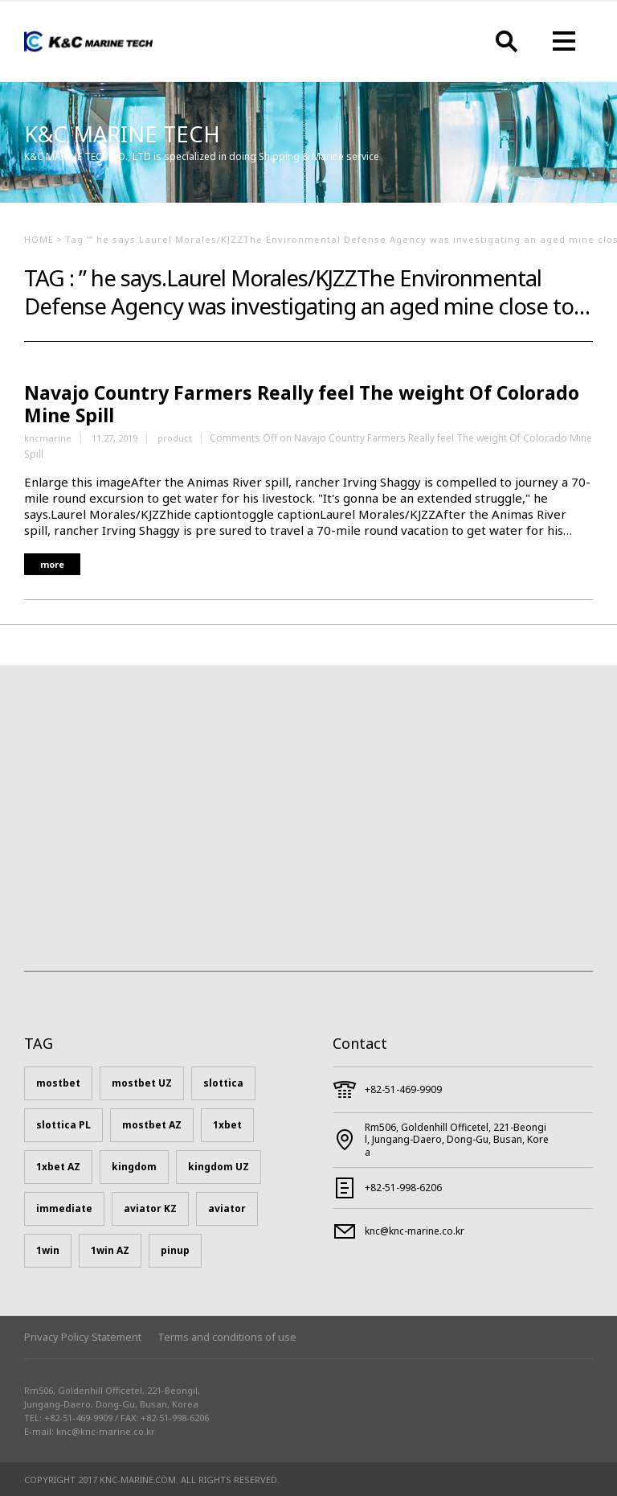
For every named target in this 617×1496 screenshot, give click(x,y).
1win (47, 1250)
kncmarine (48, 438)
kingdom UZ (218, 1166)
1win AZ (110, 1250)
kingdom (134, 1166)
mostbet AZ (152, 1125)
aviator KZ (150, 1208)
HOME (39, 239)
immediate (64, 1208)
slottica (223, 1083)
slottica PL (63, 1125)
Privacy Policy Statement (82, 1337)
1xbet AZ (58, 1166)
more (52, 564)
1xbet (227, 1125)
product (174, 438)
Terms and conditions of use (226, 1337)
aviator (227, 1208)
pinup (175, 1250)
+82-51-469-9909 (403, 1089)
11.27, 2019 (114, 438)
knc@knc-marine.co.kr (414, 1231)
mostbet (58, 1083)
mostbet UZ (142, 1083)
